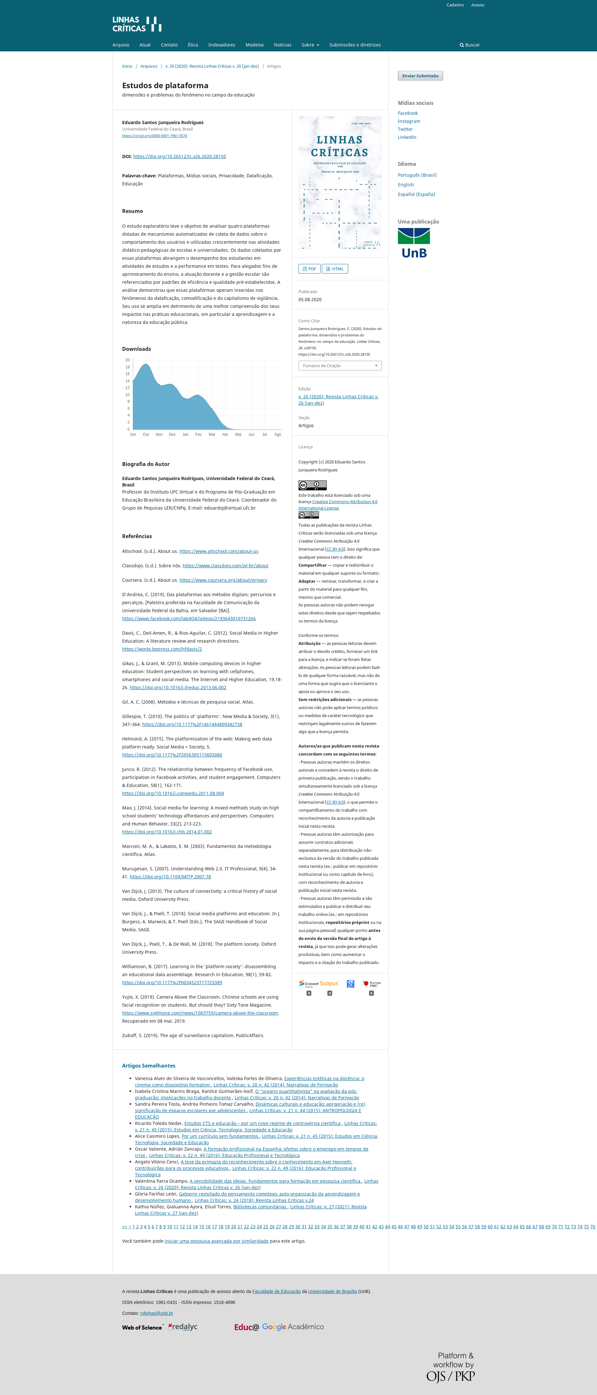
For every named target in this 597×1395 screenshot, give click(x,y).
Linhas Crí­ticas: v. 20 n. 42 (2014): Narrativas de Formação (276, 1085)
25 (265, 1226)
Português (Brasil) (417, 175)
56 (464, 1226)
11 (176, 1226)
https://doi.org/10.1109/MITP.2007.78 (170, 877)
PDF (311, 269)
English (406, 185)
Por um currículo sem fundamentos (220, 1136)
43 (381, 1226)
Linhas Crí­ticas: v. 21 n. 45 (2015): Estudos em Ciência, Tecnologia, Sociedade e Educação (256, 1126)
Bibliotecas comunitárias (260, 1207)
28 (285, 1226)
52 (438, 1226)
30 (297, 1226)
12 (182, 1226)
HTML (337, 269)
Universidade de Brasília (332, 1291)
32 (310, 1226)
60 (490, 1226)
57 (471, 1226)
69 (548, 1226)
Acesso (477, 5)
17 (214, 1226)
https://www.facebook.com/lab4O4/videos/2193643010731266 (189, 618)
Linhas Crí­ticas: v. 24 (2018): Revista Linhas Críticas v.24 (254, 1200)
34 (323, 1226)
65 (522, 1226)
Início (127, 66)
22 (246, 1226)
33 (317, 1226)
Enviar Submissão (420, 76)
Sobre (308, 45)
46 (400, 1226)
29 (291, 1226)
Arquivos (148, 66)
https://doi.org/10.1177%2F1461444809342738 (192, 724)
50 (426, 1226)
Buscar (470, 45)
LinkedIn (407, 137)
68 (541, 1226)
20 (233, 1226)
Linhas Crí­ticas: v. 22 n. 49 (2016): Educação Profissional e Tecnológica (224, 1155)
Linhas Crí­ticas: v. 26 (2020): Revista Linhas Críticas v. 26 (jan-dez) (256, 1184)
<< (124, 1226)
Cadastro (455, 5)
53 (445, 1226)
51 (432, 1226)
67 (535, 1226)
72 (567, 1226)
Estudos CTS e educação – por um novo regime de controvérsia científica (263, 1123)
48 (413, 1226)
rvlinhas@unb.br (156, 1313)
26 (272, 1226)
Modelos (255, 45)
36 (336, 1226)
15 (201, 1226)
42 (374, 1226)
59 (483, 1226)
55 (458, 1226)
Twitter (405, 129)
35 (329, 1226)
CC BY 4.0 (335, 549)
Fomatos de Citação (322, 365)
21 (240, 1226)
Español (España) (416, 194)
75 (586, 1226)
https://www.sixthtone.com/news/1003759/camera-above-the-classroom (200, 1013)
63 (509, 1226)
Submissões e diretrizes (355, 45)
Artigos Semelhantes (148, 1065)
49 (419, 1226)
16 (208, 1226)
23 (253, 1226)
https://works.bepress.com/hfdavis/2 (162, 649)
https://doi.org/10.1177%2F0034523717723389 (172, 982)
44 (387, 1226)
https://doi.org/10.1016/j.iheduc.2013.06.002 (178, 687)
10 (169, 1226)
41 (368, 1226)
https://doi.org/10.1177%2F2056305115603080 (172, 755)
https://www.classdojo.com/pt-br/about (225, 565)
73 (573, 1226)
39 (355, 1226)
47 (406, 1226)
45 (394, 1226)
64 (515, 1226)
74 (580, 1226)
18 (220, 1226)
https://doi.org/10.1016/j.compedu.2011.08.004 (173, 793)
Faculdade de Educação (276, 1291)
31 (304, 1226)
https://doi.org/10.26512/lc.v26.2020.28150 (179, 156)
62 (503, 1226)
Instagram (409, 121)
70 (554, 1226)
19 (227, 1226)
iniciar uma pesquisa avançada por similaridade (217, 1241)
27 (278, 1226)
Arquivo (121, 45)
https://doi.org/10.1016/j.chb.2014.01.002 (167, 832)
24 (259, 1226)
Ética (193, 45)
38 (349, 1226)
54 (451, 1226)
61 (496, 1226)
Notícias (282, 45)
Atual (145, 45)
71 (560, 1226)
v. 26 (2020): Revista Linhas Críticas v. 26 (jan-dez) (212, 66)
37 (342, 1226)
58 (477, 1226)
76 (592, 1226)
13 (188, 1226)
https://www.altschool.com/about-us (219, 551)
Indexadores (221, 45)
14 (195, 1226)
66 (528, 1226)
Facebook (408, 113)
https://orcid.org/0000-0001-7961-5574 (154, 135)
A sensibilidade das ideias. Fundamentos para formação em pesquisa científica (276, 1181)
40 (362, 1226)
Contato (169, 45)
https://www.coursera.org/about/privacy (223, 580)
